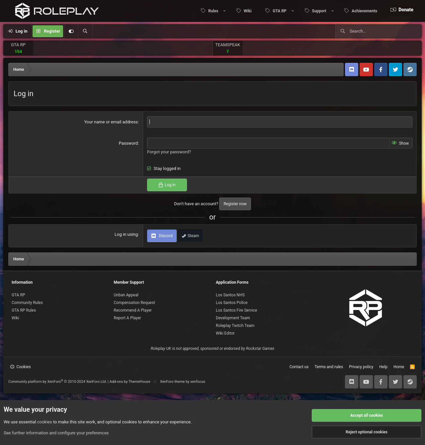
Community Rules (27, 302)
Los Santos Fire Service (236, 310)
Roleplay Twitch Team (235, 325)
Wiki (247, 11)
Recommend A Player (133, 310)
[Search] (85, 31)
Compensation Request (134, 302)
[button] (211, 11)
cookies (44, 421)
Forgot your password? (169, 151)
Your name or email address (111, 121)
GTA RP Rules (24, 310)
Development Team (233, 318)
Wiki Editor (225, 333)
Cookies (20, 367)
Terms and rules (328, 367)
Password (128, 143)
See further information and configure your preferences (56, 432)
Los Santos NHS (230, 295)
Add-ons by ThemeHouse (130, 381)
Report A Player (127, 318)
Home (398, 367)
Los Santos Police (231, 302)
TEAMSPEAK (227, 44)
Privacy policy (361, 367)
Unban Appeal (126, 295)
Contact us (299, 367)
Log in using (126, 234)
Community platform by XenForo (57, 381)
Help (383, 367)
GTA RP (18, 44)
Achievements (364, 11)
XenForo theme (172, 381)
